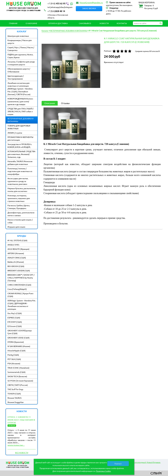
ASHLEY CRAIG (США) (17, 257)
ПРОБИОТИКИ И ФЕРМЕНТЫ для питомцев (20, 138)
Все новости (21, 452)
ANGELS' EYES (13, 244)
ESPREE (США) (14, 317)
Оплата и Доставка (58, 23)
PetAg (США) (13, 355)
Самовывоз (85, 23)
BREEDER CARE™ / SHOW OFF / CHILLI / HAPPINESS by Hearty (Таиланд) (21, 278)
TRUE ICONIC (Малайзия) (18, 368)
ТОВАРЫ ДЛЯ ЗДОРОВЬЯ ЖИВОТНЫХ (19, 127)
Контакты (122, 23)
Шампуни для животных (18, 36)
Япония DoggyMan (16, 402)
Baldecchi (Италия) (16, 262)
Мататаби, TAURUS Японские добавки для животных (20, 162)
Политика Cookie (103, 471)
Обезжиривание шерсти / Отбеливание (19, 70)
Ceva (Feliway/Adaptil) (17, 289)
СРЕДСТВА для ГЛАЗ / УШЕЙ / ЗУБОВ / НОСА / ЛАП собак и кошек (20, 111)
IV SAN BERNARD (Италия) (19, 346)
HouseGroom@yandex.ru (91, 2)
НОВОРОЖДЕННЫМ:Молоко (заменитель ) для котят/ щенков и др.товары (20, 101)
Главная (13, 23)
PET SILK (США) (14, 359)
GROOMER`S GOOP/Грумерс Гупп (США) (20, 332)
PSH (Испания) (14, 363)
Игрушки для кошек (16, 227)
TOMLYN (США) (14, 393)
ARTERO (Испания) (16, 253)
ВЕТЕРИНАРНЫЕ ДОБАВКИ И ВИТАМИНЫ (20, 120)
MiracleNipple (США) (16, 350)
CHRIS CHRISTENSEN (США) (19, 285)
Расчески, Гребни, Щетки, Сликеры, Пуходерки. (19, 206)
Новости (104, 23)
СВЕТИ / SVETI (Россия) (18, 385)
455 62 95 (61, 3)
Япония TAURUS (14, 398)
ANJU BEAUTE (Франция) (18, 249)
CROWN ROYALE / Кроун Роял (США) (20, 294)
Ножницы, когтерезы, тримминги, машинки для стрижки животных (19, 198)
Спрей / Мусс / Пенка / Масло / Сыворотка (21, 48)
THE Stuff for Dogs (15, 389)
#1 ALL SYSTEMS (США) (17, 240)
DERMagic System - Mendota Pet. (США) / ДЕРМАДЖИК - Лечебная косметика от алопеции (22, 304)
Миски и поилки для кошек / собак (20, 221)
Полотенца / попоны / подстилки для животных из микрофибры (20, 171)
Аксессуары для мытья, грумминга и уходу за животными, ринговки (18, 181)
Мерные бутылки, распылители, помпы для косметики (22, 189)
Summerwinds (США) (16, 372)
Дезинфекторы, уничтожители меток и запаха (21, 214)
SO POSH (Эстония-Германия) (20, 380)
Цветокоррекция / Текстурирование (16, 77)
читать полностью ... (16, 445)
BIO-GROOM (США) (16, 266)
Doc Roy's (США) (15, 313)
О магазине (31, 23)
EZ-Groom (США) (15, 326)
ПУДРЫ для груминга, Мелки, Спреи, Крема (20, 56)
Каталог (45, 30)
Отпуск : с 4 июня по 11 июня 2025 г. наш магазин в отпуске (21, 420)
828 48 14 (56, 11)
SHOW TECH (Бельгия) (17, 376)
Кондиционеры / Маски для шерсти (20, 41)
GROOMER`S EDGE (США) (19, 337)
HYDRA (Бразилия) (16, 342)
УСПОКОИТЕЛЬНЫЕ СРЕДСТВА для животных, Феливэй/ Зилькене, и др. (21, 154)
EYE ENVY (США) (15, 322)
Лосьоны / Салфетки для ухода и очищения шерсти (21, 63)
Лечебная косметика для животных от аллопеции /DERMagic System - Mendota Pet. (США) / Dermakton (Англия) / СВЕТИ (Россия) (20, 88)
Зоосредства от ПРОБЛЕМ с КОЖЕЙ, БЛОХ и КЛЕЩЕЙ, (20, 145)
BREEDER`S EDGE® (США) (19, 270)
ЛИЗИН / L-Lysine (15, 133)
